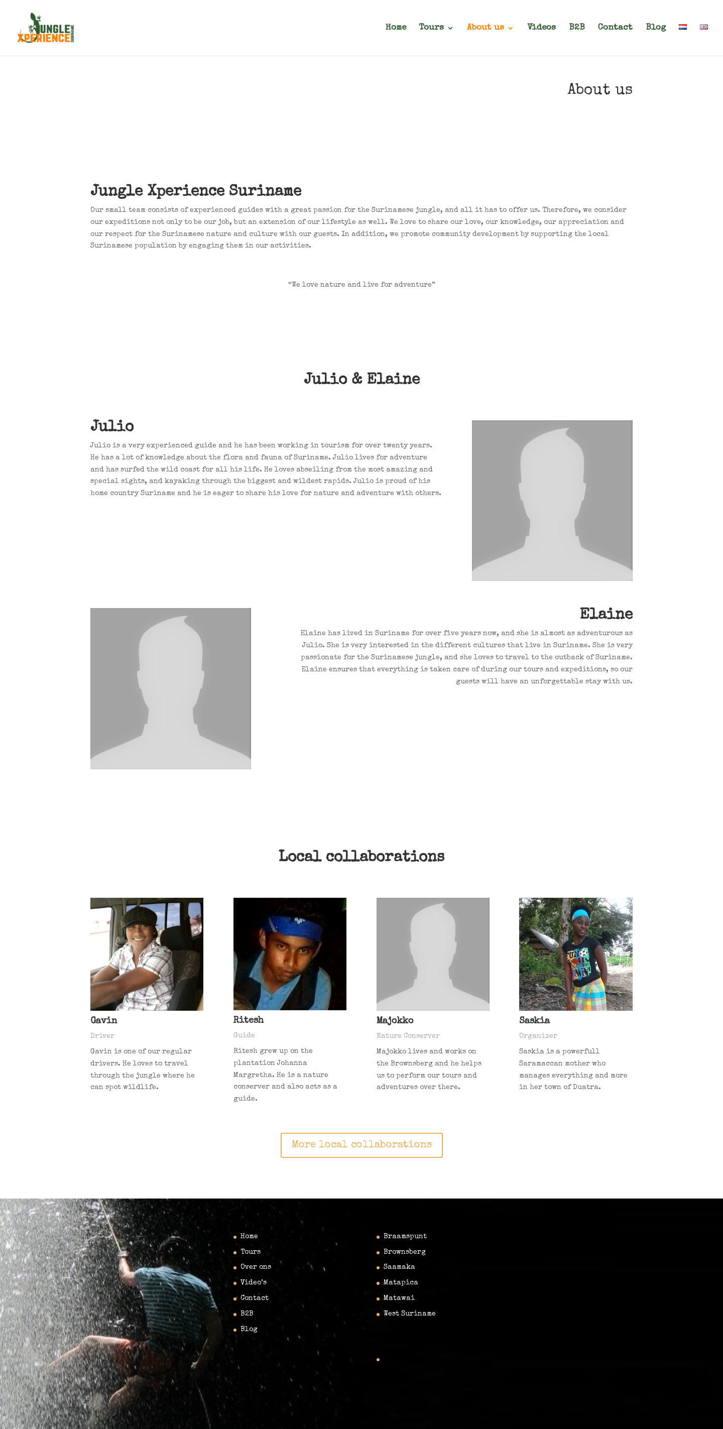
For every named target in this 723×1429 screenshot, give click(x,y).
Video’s (253, 1282)
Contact (615, 28)
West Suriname (410, 1314)
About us (485, 28)
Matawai (399, 1298)
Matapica (401, 1282)
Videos (541, 28)
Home (396, 28)
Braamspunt (405, 1236)
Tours (431, 28)
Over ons (255, 1267)
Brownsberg (405, 1252)
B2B (577, 28)
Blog (656, 28)
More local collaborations (362, 1145)
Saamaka (399, 1267)
